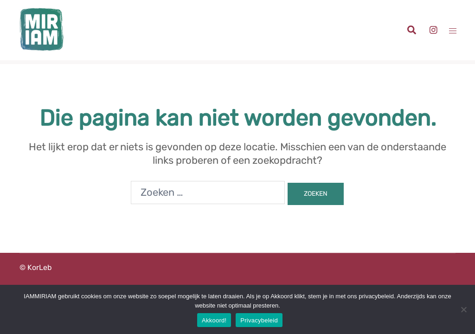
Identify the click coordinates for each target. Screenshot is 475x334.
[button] (411, 30)
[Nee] (463, 309)
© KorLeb (35, 267)
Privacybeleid (259, 320)
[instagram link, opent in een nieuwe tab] (432, 29)
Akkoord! (214, 320)
